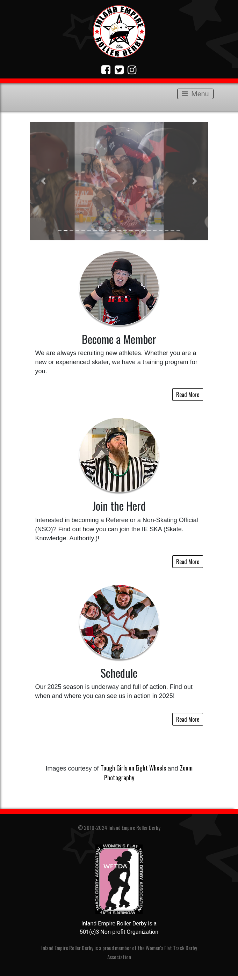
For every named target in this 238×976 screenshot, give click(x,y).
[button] (43, 181)
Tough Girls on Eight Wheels (133, 767)
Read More (187, 394)
